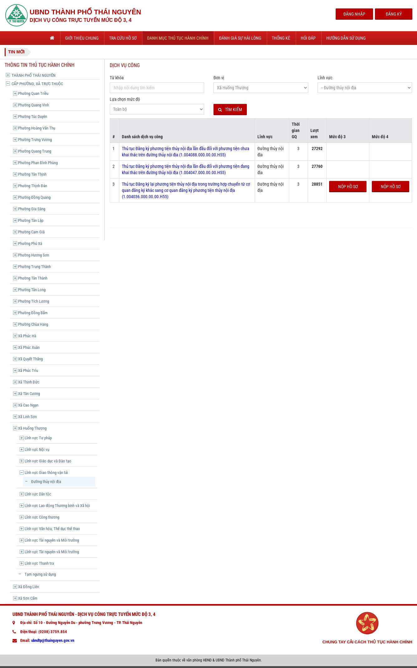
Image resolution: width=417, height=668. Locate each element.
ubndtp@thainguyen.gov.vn (52, 640)
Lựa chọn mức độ (125, 99)
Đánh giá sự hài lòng (240, 38)
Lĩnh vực (325, 77)
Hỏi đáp (308, 38)
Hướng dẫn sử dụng (346, 38)
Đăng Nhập (354, 14)
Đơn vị (218, 77)
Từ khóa (117, 77)
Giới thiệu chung (81, 38)
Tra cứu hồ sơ (123, 38)
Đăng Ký (394, 14)
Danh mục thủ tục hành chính (177, 38)
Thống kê (281, 38)
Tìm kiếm (230, 109)
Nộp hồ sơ (348, 186)
